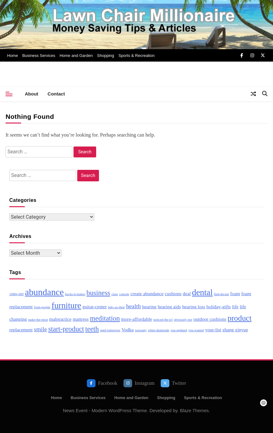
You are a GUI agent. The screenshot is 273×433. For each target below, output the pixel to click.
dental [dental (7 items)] (202, 292)
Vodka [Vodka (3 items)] (128, 329)
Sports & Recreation (136, 55)
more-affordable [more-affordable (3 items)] (136, 319)
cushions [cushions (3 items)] (173, 293)
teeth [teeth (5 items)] (92, 329)
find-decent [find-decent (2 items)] (221, 294)
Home (12, 55)
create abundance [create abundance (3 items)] (147, 293)
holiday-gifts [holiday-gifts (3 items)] (218, 306)
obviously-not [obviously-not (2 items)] (183, 319)
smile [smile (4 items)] (40, 329)
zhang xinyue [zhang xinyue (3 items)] (235, 329)
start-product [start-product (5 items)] (66, 329)
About (31, 93)
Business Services (38, 55)
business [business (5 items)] (98, 293)
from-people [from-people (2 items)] (42, 307)
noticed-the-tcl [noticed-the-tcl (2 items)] (162, 319)
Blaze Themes (194, 410)
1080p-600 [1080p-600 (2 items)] (16, 294)
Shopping (105, 55)
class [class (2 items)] (114, 294)
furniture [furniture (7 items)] (66, 305)
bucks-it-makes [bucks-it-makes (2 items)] (75, 294)
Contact (56, 93)
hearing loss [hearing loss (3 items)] (193, 306)
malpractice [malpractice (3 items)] (60, 319)
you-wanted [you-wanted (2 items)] (196, 330)
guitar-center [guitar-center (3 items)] (95, 306)
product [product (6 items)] (239, 318)
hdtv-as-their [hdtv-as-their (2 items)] (116, 307)
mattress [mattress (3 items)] (80, 319)
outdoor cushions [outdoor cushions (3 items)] (210, 319)
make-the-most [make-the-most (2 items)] (38, 319)
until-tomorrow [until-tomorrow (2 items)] (110, 330)
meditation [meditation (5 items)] (105, 318)
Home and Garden (76, 55)
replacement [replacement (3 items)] (21, 329)
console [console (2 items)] (124, 294)
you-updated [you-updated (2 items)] (178, 330)
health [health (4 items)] (133, 306)
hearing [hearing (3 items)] (149, 306)
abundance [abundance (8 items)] (44, 292)
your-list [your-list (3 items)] (213, 329)
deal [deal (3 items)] (187, 293)
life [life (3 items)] (235, 306)
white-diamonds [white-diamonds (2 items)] (158, 330)
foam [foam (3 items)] (235, 293)
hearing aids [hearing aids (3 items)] (169, 306)
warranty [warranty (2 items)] (141, 330)
